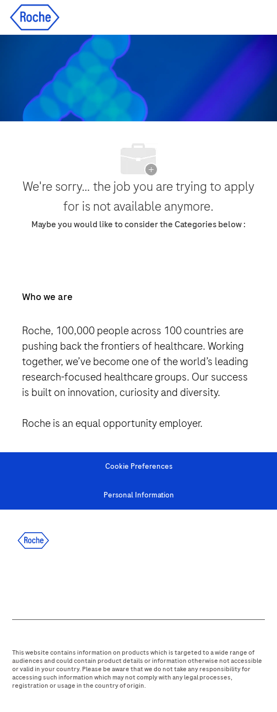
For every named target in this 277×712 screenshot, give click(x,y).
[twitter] (80, 581)
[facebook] (20, 581)
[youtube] (139, 581)
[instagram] (109, 581)
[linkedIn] (50, 581)
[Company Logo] (34, 17)
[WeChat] (169, 581)
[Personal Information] (139, 495)
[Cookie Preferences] (138, 466)
